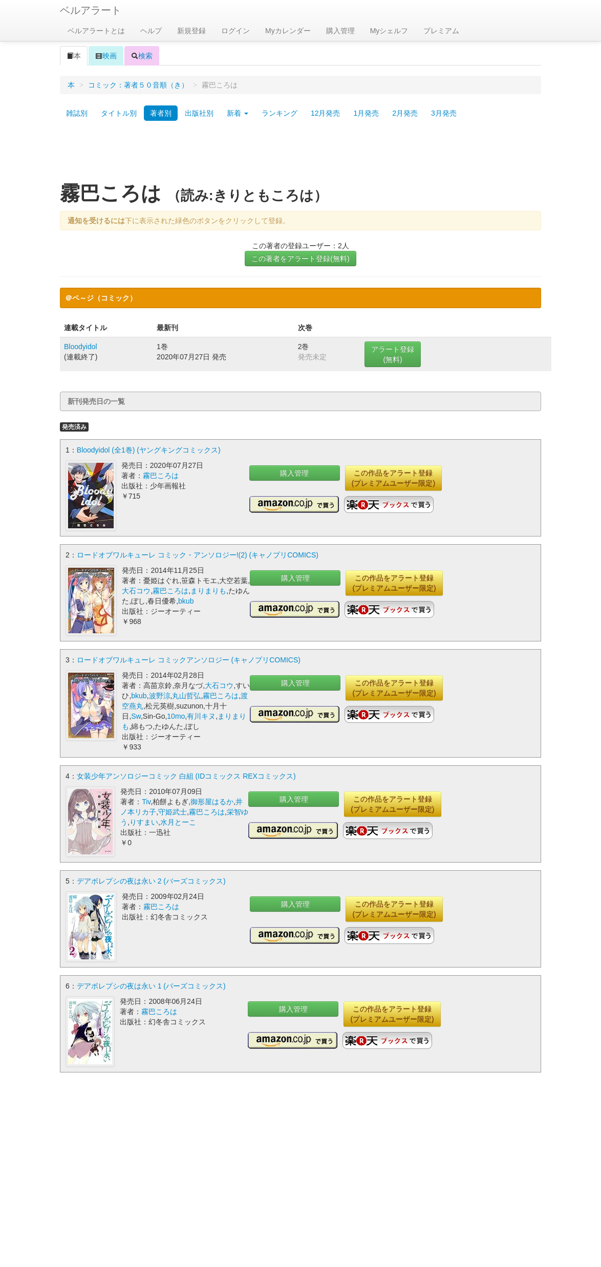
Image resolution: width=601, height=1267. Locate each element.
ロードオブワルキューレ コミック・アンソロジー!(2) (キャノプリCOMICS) (197, 555)
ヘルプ (151, 31)
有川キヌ (201, 716)
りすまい (144, 822)
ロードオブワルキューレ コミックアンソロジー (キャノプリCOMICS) (188, 660)
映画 (106, 56)
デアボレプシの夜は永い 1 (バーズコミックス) (151, 986)
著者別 (160, 113)
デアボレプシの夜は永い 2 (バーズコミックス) (151, 881)
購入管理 (340, 31)
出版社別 (199, 113)
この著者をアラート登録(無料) (300, 258)
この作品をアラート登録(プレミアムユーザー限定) (393, 478)
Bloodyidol (80, 346)
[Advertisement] (300, 155)
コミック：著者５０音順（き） (138, 85)
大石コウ (136, 591)
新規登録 (191, 31)
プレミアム (441, 31)
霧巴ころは (161, 475)
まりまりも (208, 591)
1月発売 (366, 113)
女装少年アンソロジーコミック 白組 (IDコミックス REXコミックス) (186, 776)
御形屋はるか (211, 802)
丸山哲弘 (186, 696)
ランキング (279, 113)
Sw (136, 716)
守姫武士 (172, 812)
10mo (176, 716)
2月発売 (405, 113)
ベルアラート (90, 10)
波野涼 (159, 696)
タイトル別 (119, 113)
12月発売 (325, 113)
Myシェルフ (389, 31)
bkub (186, 601)
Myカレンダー (288, 31)
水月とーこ (178, 822)
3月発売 (444, 113)
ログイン (235, 31)
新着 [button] (237, 113)
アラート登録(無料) (392, 354)
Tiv (146, 802)
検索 (142, 56)
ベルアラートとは (96, 31)
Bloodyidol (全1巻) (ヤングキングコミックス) (149, 450)
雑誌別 (77, 113)
